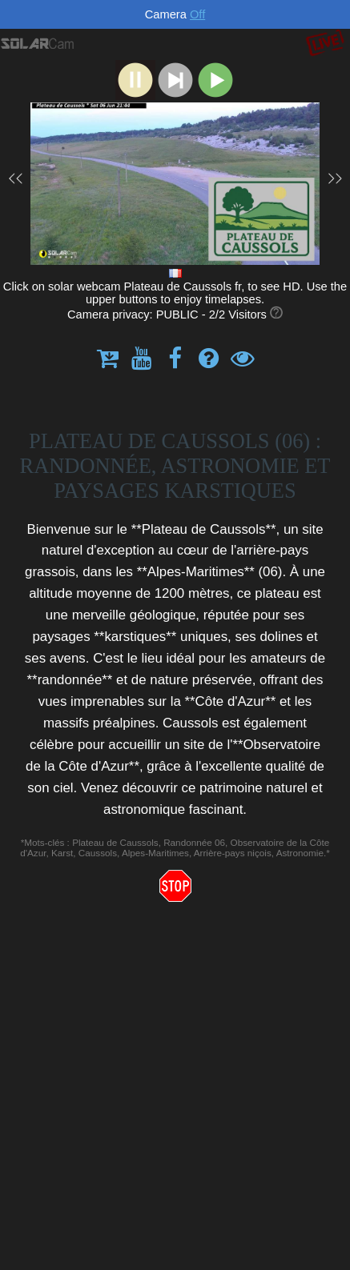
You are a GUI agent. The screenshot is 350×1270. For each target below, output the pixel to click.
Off (197, 14)
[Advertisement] (175, 1087)
